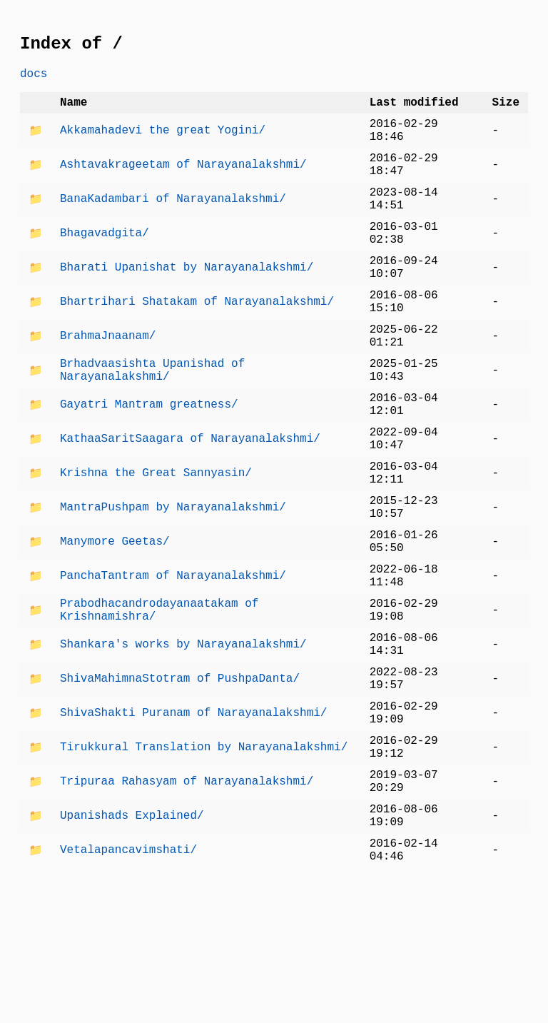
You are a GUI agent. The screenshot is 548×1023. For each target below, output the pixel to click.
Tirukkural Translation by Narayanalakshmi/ (203, 863)
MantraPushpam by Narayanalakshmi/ (173, 583)
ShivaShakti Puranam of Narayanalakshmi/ (193, 823)
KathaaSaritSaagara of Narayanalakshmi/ (190, 503)
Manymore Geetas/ (115, 623)
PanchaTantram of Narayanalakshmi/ (173, 663)
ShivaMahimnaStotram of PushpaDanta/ (180, 783)
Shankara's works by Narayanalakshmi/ (183, 743)
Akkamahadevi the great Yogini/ (162, 143)
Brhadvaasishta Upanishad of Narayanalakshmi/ (152, 423)
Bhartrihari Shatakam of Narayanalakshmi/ (197, 343)
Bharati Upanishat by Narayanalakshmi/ (186, 303)
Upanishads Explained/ (132, 943)
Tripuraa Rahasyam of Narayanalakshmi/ (186, 903)
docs (33, 80)
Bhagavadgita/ (104, 263)
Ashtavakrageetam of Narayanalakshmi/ (183, 183)
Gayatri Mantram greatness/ (149, 463)
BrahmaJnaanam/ (108, 383)
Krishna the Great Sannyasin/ (156, 543)
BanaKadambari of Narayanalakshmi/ (173, 223)
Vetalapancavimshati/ (128, 983)
